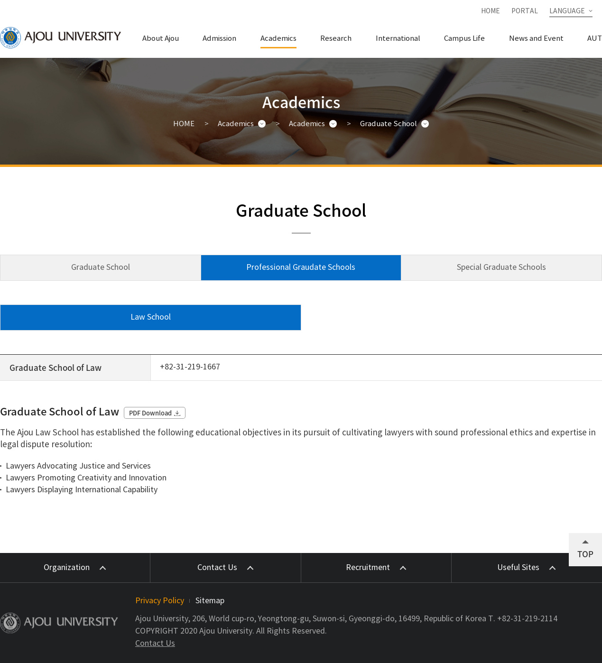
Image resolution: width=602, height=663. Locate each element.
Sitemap (209, 601)
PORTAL (524, 11)
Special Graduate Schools (501, 267)
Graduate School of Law (55, 367)
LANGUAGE (567, 11)
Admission (219, 39)
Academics (278, 39)
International (398, 39)
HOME (490, 11)
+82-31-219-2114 (527, 619)
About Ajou (160, 39)
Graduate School (388, 124)
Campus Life (464, 39)
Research (336, 39)
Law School (150, 317)
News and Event (536, 39)
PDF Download (150, 412)
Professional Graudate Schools (300, 267)
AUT (594, 39)
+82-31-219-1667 (190, 367)
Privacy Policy (159, 601)
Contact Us (155, 643)
